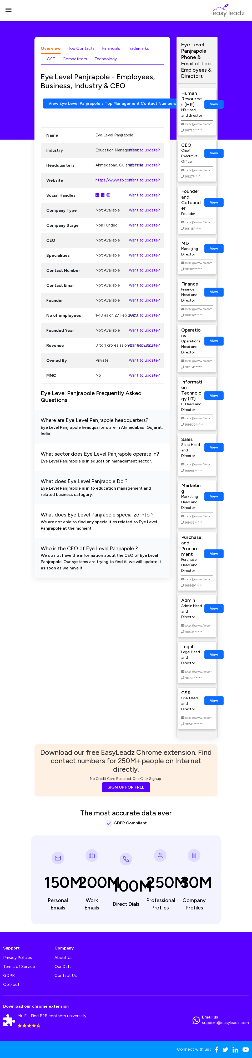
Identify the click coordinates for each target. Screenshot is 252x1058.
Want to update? (144, 150)
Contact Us (65, 975)
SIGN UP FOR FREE (126, 787)
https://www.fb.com (114, 180)
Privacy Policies (17, 957)
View (214, 104)
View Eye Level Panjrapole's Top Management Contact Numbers (112, 103)
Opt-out (11, 984)
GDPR (9, 975)
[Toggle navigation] (8, 10)
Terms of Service (19, 966)
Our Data (63, 966)
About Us (63, 957)
